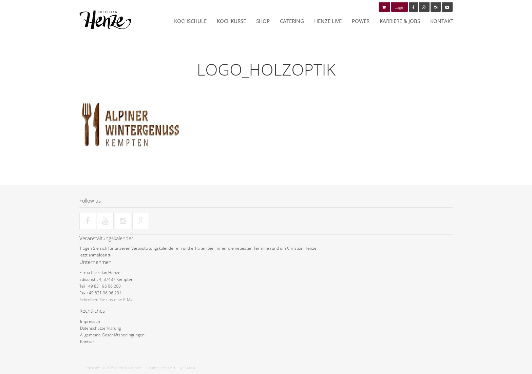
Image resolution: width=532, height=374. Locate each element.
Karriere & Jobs (400, 21)
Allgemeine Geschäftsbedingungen (112, 335)
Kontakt (441, 21)
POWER (360, 21)
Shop (263, 21)
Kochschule (190, 21)
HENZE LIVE (328, 21)
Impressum (90, 321)
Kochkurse (231, 21)
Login (399, 7)
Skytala (189, 367)
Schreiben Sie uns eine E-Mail (106, 300)
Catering (292, 21)
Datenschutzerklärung (100, 328)
